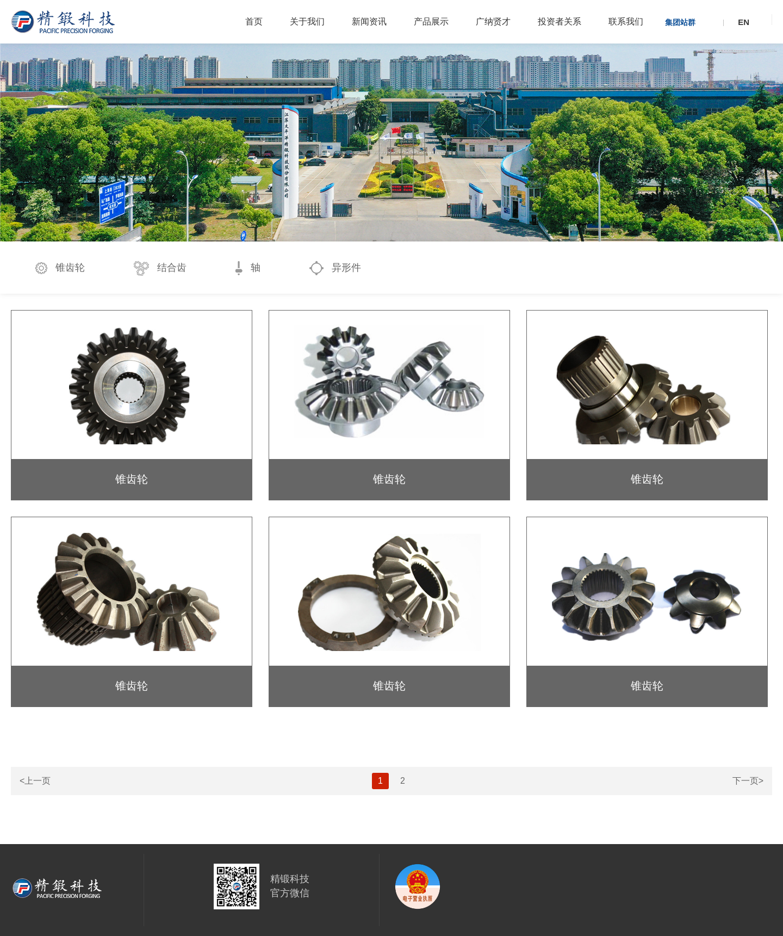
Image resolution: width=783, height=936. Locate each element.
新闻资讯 (369, 21)
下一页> (747, 780)
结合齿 (160, 268)
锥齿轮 (60, 268)
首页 (254, 21)
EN (743, 22)
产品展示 (431, 21)
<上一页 (35, 780)
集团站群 (680, 22)
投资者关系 (559, 21)
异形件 (335, 268)
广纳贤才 (493, 21)
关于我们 (307, 21)
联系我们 (625, 21)
